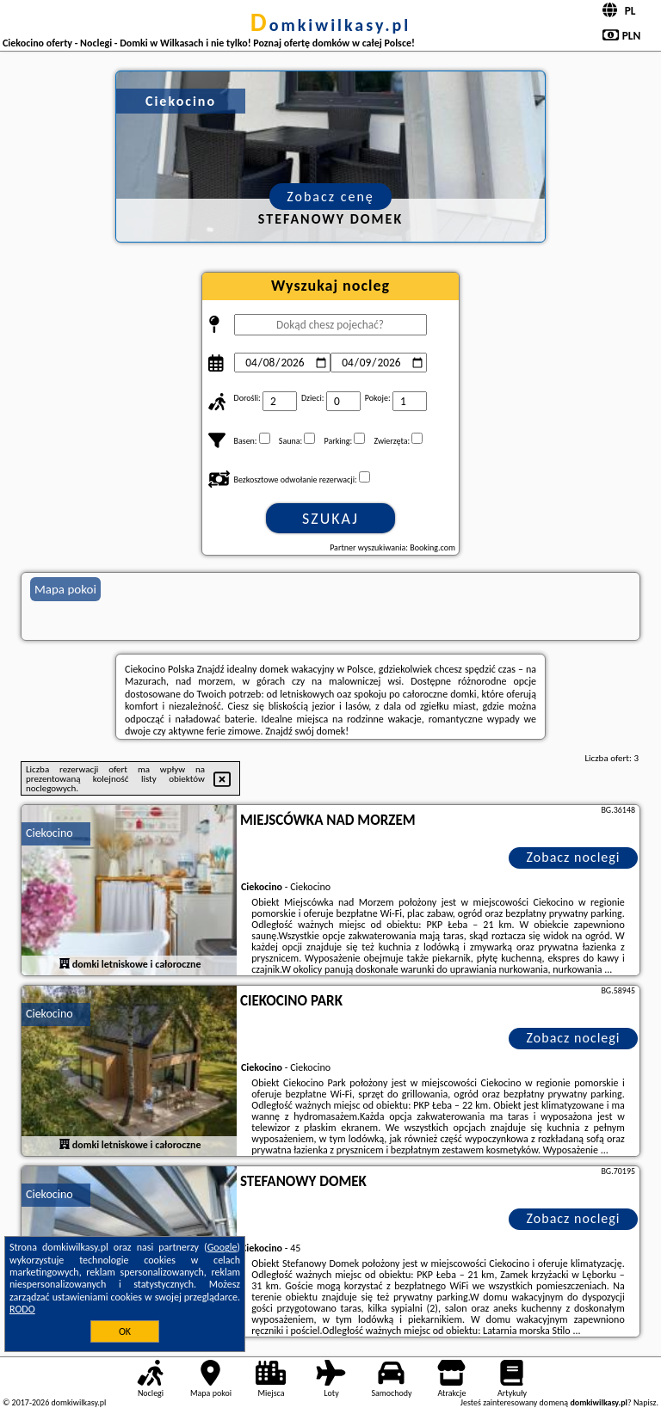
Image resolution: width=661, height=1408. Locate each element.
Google (222, 1247)
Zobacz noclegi (574, 857)
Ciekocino (49, 833)
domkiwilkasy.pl (330, 25)
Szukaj (330, 518)
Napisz (645, 1402)
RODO (22, 1309)
